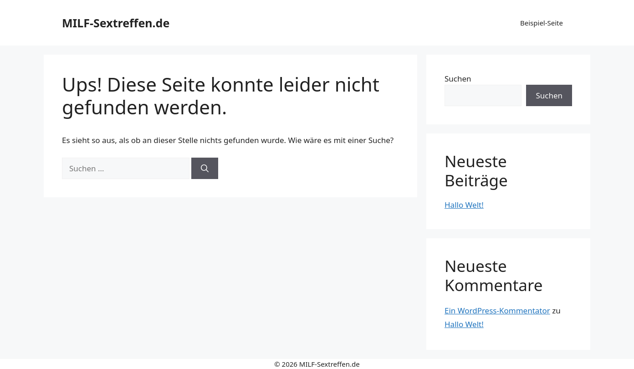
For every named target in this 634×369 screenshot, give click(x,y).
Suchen (458, 78)
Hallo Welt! (464, 205)
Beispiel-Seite (541, 22)
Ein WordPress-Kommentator (497, 310)
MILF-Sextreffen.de (115, 23)
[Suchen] (204, 168)
